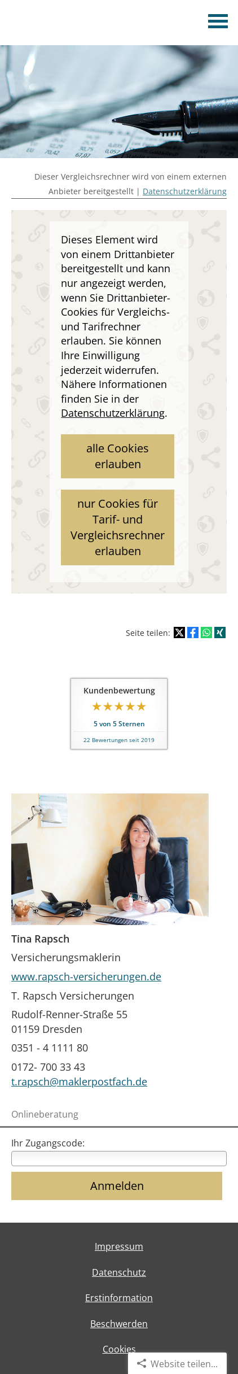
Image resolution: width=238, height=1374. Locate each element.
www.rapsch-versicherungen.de (86, 976)
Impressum (119, 1246)
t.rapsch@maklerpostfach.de (79, 1081)
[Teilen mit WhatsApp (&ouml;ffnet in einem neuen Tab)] (206, 632)
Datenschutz (119, 1272)
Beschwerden (119, 1324)
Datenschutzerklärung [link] (113, 413)
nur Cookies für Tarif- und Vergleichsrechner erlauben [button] (117, 527)
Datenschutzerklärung (185, 191)
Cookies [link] (119, 1349)
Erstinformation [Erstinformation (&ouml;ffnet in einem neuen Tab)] (119, 1298)
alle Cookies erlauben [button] (117, 456)
